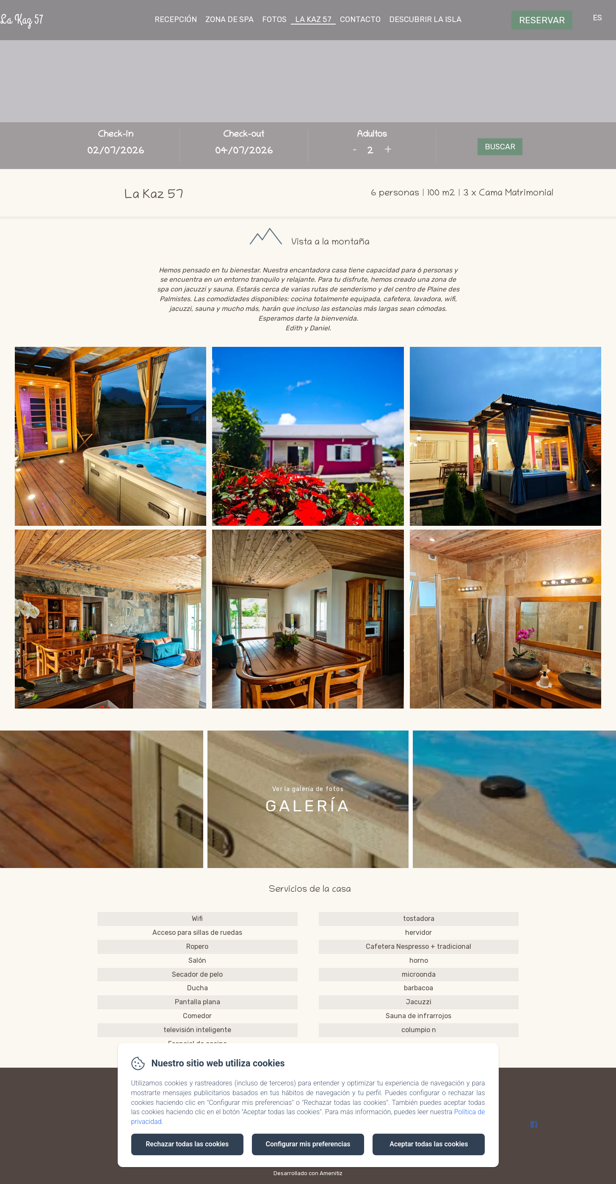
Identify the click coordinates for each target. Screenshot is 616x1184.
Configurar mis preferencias (308, 1144)
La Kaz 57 (21, 19)
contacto (360, 19)
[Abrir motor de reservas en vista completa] (308, 145)
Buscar (500, 146)
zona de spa (229, 19)
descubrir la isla (425, 19)
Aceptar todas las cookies (428, 1144)
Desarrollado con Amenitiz (308, 1173)
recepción (176, 19)
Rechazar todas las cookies (187, 1144)
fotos (274, 19)
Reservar (542, 20)
